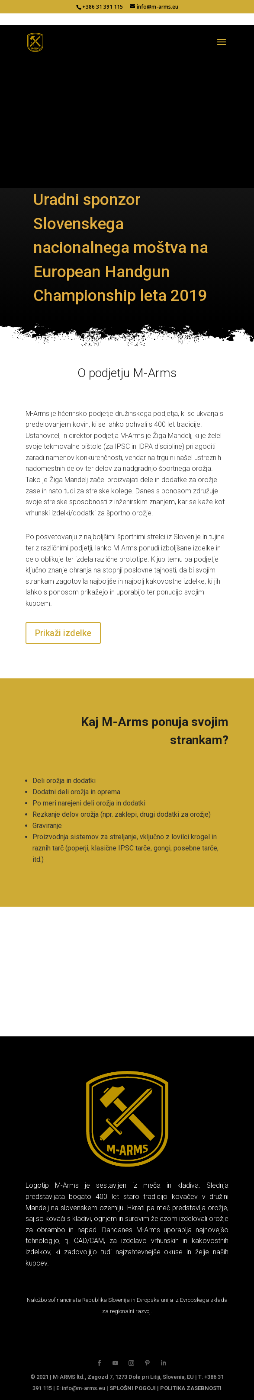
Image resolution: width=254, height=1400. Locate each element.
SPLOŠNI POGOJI (132, 1388)
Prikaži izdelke (63, 633)
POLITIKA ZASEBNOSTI (191, 1388)
